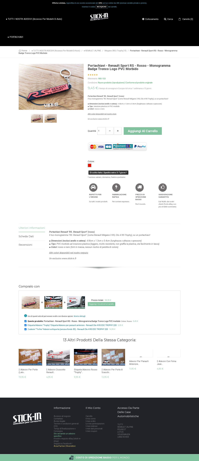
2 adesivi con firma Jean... (166, 362)
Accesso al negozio (62, 416)
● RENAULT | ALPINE (92, 51)
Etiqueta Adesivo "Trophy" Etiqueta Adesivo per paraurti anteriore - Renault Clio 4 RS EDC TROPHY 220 (72, 325)
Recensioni (25, 244)
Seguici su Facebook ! (63, 443)
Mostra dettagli (79, 316)
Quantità (92, 131)
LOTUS (120, 432)
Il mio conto (91, 419)
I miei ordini (90, 421)
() (187, 19)
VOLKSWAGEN (123, 434)
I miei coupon (91, 431)
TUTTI (120, 424)
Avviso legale (59, 421)
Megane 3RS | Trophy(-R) (115, 51)
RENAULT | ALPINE (125, 427)
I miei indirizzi (91, 426)
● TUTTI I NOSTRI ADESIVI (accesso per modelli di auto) (56, 51)
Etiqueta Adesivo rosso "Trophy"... (85, 371)
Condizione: (93, 83)
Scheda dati (26, 236)
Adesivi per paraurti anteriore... (139, 362)
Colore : (92, 161)
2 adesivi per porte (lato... (28, 371)
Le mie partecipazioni (95, 424)
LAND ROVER (123, 437)
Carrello (89, 416)
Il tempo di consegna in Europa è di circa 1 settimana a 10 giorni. (125, 88)
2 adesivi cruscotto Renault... (55, 371)
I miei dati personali (94, 429)
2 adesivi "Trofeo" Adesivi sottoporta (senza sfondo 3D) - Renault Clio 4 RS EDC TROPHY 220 (68, 329)
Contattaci (58, 419)
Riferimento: (93, 79)
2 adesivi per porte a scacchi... (112, 371)
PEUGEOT (121, 429)
